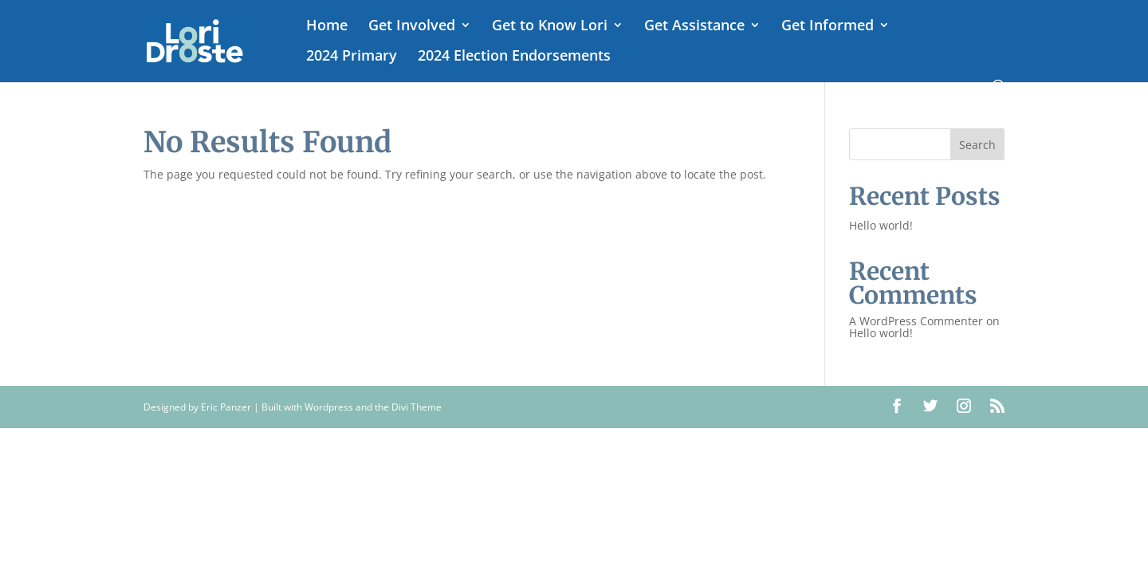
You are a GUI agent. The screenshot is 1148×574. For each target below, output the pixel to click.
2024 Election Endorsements (514, 57)
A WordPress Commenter (916, 320)
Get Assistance (694, 26)
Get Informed (827, 26)
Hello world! (881, 225)
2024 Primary (351, 57)
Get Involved (411, 26)
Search (977, 144)
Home (327, 26)
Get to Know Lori (549, 26)
